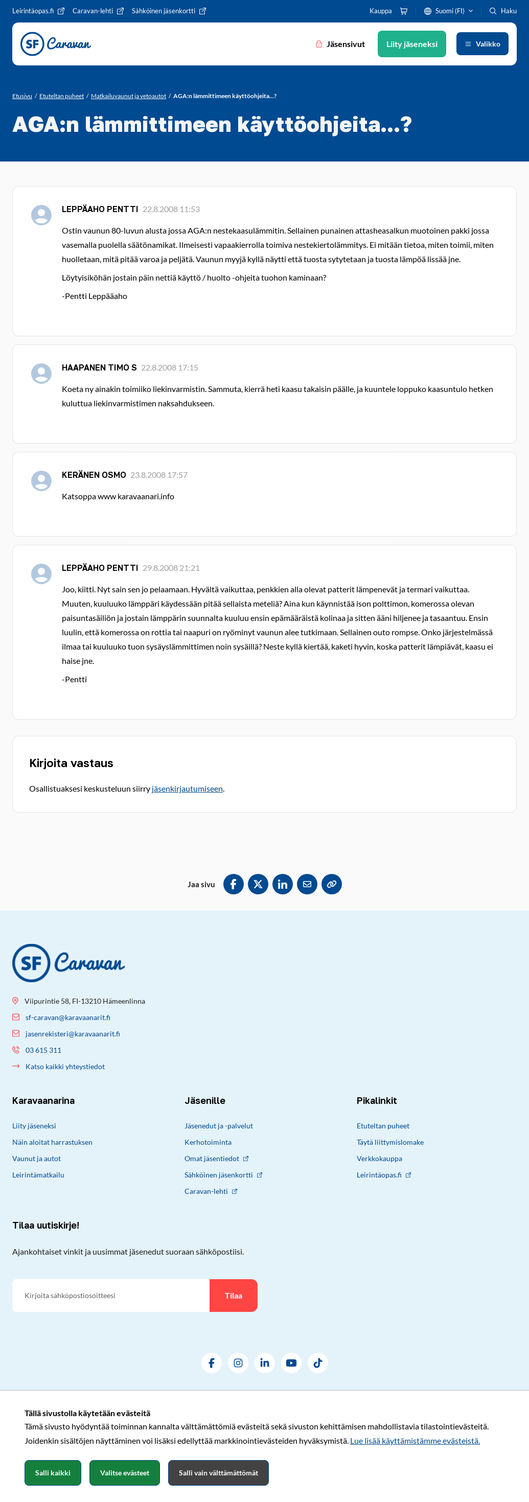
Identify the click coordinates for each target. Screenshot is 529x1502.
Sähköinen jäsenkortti (223, 1174)
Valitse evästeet (124, 1472)
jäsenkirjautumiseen (187, 788)
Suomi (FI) (450, 11)
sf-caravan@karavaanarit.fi (68, 1017)
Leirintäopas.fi (384, 1174)
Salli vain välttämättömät (218, 1472)
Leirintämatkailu (38, 1174)
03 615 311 (43, 1050)
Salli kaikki (53, 1472)
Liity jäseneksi (34, 1125)
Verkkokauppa (379, 1158)
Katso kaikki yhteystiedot (65, 1066)
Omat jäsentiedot (216, 1158)
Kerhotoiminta (208, 1142)
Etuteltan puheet (383, 1125)
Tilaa (233, 1295)
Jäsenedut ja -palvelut (219, 1125)
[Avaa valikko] (482, 43)
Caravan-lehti (211, 1191)
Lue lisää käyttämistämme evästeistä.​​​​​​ (415, 1440)
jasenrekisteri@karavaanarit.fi (73, 1033)
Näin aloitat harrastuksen (52, 1142)
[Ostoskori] (403, 11)
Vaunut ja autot (36, 1158)
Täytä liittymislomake (390, 1142)
